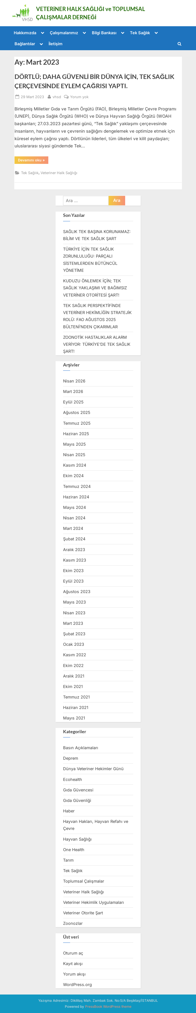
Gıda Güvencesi (78, 789)
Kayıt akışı (73, 963)
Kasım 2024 (74, 465)
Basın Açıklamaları (80, 747)
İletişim (56, 43)
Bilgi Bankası (104, 32)
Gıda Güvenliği (77, 800)
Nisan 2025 (74, 454)
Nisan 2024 (74, 517)
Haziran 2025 (76, 433)
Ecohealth (72, 779)
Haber (69, 810)
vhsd (57, 96)
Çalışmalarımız (64, 32)
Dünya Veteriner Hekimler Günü (93, 768)
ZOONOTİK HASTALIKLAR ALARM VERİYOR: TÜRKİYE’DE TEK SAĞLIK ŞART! (96, 344)
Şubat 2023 (74, 633)
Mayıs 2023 (74, 602)
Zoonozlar (73, 923)
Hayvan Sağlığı (77, 839)
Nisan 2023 (74, 612)
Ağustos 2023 (76, 591)
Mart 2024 (73, 528)
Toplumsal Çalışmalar (83, 881)
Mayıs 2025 (74, 444)
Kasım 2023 (74, 560)
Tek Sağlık (140, 32)
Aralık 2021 (73, 676)
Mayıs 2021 (74, 717)
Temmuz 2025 (77, 423)
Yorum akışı (74, 974)
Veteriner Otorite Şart (83, 912)
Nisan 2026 (74, 380)
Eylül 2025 (73, 401)
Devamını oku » (33, 161)
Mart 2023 (73, 623)
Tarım (68, 860)
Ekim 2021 (73, 686)
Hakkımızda (25, 32)
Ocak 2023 (73, 644)
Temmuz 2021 (76, 696)
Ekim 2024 (73, 475)
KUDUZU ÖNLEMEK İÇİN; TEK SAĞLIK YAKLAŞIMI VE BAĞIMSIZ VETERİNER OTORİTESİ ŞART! (95, 288)
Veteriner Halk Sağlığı (59, 173)
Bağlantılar (25, 43)
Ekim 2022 (73, 665)
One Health (73, 849)
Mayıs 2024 (74, 507)
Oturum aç (73, 953)
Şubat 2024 (74, 538)
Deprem (70, 758)
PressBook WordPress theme (108, 1007)
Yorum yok (79, 97)
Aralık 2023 (74, 549)
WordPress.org (77, 984)
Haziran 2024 (76, 496)
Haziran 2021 (75, 707)
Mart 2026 (73, 391)
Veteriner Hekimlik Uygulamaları (93, 902)
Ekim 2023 (73, 570)
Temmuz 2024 (77, 486)
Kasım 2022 (74, 654)
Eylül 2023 (73, 581)
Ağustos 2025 (76, 412)
